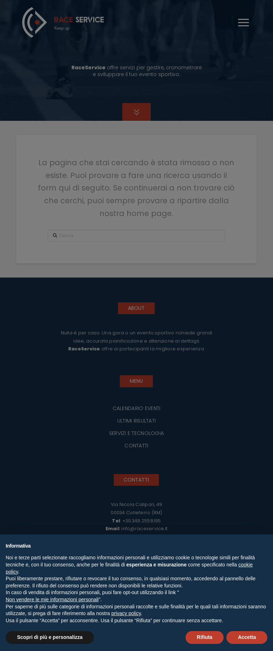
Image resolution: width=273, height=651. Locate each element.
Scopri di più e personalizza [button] (49, 637)
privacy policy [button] (126, 613)
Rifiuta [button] (205, 637)
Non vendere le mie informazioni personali (52, 599)
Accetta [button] (247, 637)
